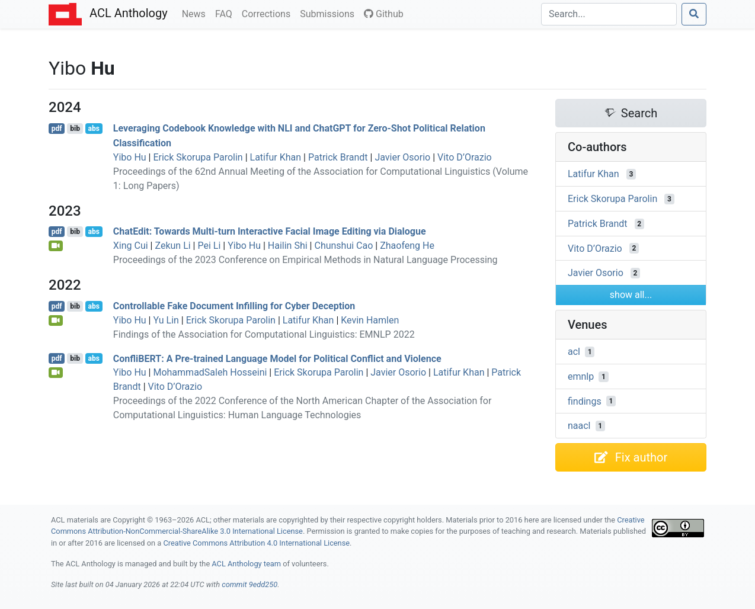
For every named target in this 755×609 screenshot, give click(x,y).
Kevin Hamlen (370, 320)
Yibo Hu (129, 157)
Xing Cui (130, 245)
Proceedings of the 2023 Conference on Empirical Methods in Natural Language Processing (305, 259)
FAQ (226, 13)
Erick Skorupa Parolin (197, 157)
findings (585, 400)
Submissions (329, 13)
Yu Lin (165, 320)
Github (384, 14)
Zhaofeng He (407, 245)
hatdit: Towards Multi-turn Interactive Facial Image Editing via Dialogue (269, 231)
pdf (57, 128)
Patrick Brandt (338, 157)
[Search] (609, 14)
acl (574, 351)
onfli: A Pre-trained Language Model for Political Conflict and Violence (277, 358)
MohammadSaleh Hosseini (210, 372)
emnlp (581, 376)
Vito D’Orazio (464, 157)
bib (75, 128)
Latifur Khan (276, 157)
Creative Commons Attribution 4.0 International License (256, 543)
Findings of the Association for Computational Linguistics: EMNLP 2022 (264, 334)
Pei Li (208, 245)
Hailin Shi (288, 245)
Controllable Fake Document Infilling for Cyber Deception (234, 306)
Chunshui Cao (343, 245)
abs (93, 128)
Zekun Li (172, 245)
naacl (579, 425)
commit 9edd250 (249, 584)
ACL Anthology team (246, 563)
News (196, 13)
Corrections (268, 13)
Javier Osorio (402, 157)
